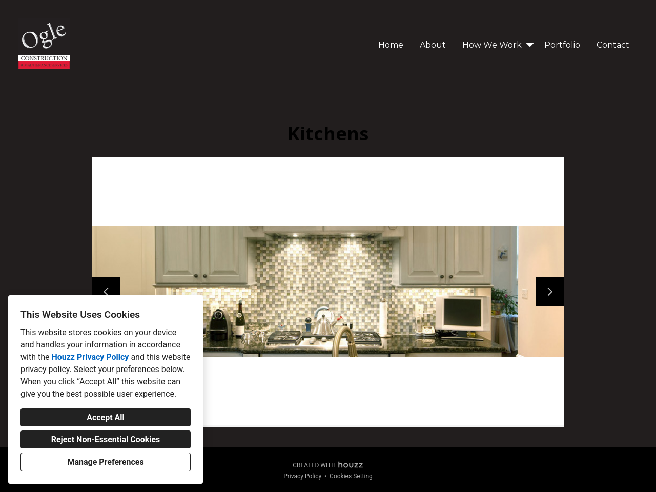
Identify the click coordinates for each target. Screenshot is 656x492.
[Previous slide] (106, 291)
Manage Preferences (105, 462)
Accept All (106, 417)
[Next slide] (550, 291)
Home (390, 45)
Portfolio (562, 45)
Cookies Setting (351, 476)
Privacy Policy (302, 476)
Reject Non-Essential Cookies (105, 439)
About (433, 45)
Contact (613, 45)
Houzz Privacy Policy (90, 357)
